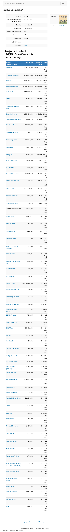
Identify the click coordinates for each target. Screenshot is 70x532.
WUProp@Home (11, 160)
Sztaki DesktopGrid (12, 181)
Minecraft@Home (11, 380)
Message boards (43, 522)
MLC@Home (10, 387)
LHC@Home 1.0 (11, 356)
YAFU (8, 506)
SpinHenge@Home (12, 471)
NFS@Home (10, 155)
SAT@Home (10, 418)
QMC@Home (10, 433)
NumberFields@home (14, 3)
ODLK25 (9, 413)
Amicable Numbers (12, 75)
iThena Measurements (13, 119)
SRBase (9, 80)
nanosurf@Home (11, 392)
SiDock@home (11, 231)
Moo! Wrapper (10, 188)
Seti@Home (10, 216)
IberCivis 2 (9, 341)
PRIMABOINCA (11, 269)
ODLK (8, 405)
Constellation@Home (13, 289)
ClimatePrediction (12, 132)
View (25, 45)
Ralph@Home (10, 448)
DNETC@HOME (11, 322)
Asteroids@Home (12, 196)
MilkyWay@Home (12, 125)
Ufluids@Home (11, 239)
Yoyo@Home (10, 254)
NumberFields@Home (13, 398)
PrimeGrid (9, 91)
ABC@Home (10, 276)
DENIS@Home (11, 315)
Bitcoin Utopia (10, 284)
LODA (8, 99)
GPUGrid (9, 68)
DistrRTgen (10, 328)
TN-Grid (8, 335)
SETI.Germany (64, 26)
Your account (33, 522)
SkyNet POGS (10, 168)
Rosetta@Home (11, 441)
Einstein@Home (11, 114)
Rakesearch (10, 147)
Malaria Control (11, 372)
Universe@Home (11, 491)
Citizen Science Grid (12, 304)
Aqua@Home (10, 224)
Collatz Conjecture (12, 86)
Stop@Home (10, 486)
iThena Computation (12, 348)
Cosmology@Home (12, 297)
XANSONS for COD (12, 173)
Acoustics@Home (12, 203)
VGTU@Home (11, 499)
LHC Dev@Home (11, 361)
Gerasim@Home (11, 140)
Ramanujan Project (12, 456)
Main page (24, 522)
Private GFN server (12, 426)
